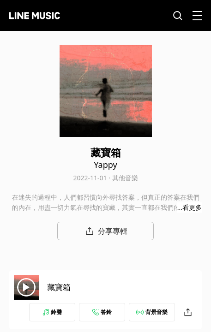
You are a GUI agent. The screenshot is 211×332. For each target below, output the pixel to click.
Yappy (105, 164)
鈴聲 (52, 312)
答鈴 (102, 312)
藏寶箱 (59, 287)
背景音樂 (152, 312)
